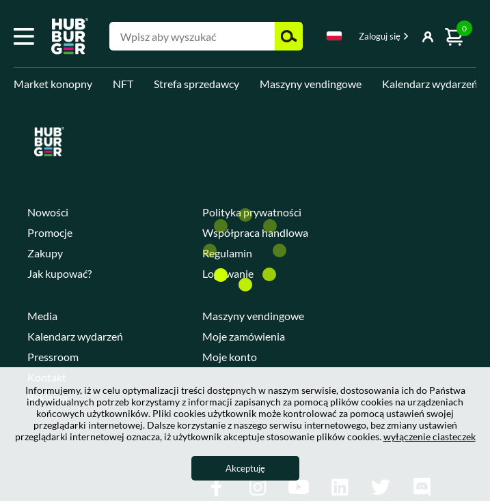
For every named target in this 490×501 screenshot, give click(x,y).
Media (42, 315)
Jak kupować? (59, 273)
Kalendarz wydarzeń (430, 83)
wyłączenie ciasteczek (429, 436)
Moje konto (229, 356)
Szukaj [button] (289, 36)
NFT (123, 83)
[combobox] (334, 38)
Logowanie (228, 273)
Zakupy (45, 252)
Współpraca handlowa (255, 232)
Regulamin (227, 252)
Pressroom (53, 356)
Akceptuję (245, 468)
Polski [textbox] (334, 35)
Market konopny (53, 83)
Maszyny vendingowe (311, 83)
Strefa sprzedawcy (196, 83)
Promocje (49, 232)
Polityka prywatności (251, 211)
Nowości (47, 211)
